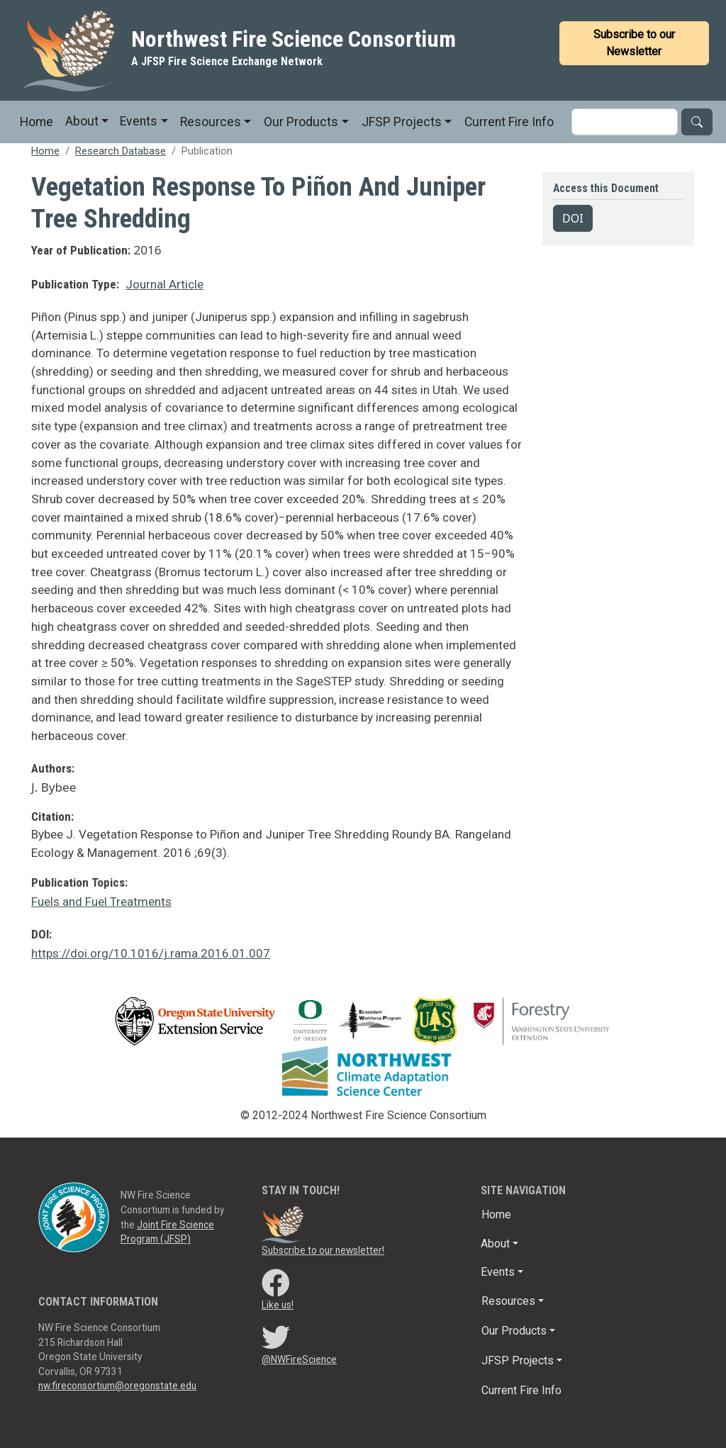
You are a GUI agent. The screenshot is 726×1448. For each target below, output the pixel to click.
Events (138, 121)
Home (36, 122)
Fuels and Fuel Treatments (101, 901)
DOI (572, 218)
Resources (210, 122)
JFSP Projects (402, 122)
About (82, 121)
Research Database (120, 151)
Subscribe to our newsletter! (323, 1250)
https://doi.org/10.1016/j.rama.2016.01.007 (150, 953)
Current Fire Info (509, 122)
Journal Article (164, 284)
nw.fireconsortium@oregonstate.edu (117, 1385)
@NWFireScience (299, 1359)
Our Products (301, 122)
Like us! (278, 1305)
